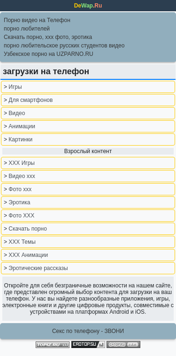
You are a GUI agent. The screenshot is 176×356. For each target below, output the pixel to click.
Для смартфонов (30, 100)
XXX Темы (22, 242)
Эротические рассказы (38, 268)
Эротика (19, 202)
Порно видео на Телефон (37, 20)
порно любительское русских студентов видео (64, 45)
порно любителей (27, 28)
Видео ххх (21, 176)
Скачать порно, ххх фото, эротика (48, 37)
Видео (16, 113)
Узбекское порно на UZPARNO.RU (48, 54)
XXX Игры (21, 163)
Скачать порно (27, 228)
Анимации (21, 126)
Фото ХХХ (21, 215)
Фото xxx (19, 189)
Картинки (20, 139)
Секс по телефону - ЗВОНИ (88, 331)
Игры (15, 87)
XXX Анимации (28, 255)
